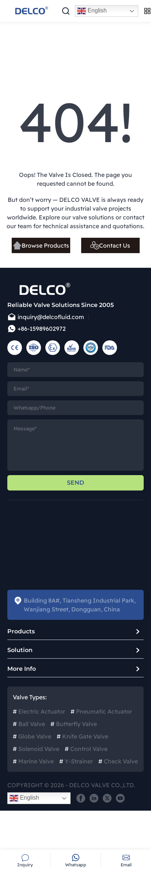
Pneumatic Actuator (101, 711)
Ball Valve (29, 724)
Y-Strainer (76, 761)
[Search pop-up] (65, 11)
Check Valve (118, 761)
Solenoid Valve (36, 748)
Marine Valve (33, 761)
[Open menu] (147, 11)
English (92, 11)
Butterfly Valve (73, 724)
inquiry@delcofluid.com (45, 316)
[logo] (31, 11)
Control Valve (86, 748)
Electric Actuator (39, 711)
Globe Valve (32, 736)
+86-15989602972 (36, 328)
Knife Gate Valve (82, 736)
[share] (80, 798)
